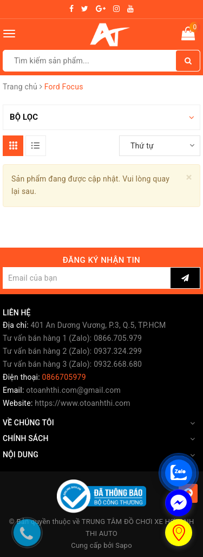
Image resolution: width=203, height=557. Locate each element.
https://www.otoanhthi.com (82, 403)
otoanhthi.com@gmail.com (73, 390)
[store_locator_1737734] (178, 532)
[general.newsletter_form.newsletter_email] (87, 278)
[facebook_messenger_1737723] (178, 502)
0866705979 (64, 377)
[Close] (189, 177)
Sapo (123, 545)
